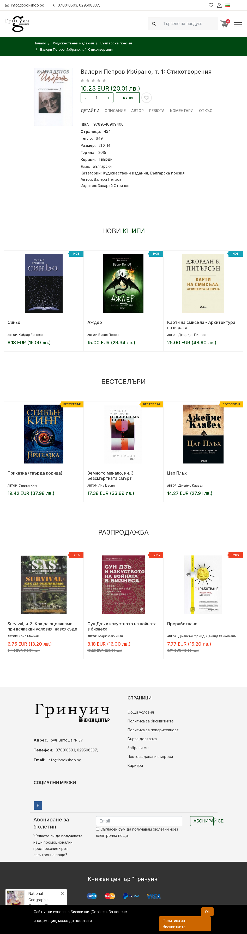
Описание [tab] (115, 110)
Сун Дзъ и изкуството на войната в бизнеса (121, 626)
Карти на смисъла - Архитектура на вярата (201, 325)
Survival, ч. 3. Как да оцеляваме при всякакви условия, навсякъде (42, 626)
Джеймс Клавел (190, 485)
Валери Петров (108, 179)
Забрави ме (138, 747)
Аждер (94, 322)
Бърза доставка (142, 739)
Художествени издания (125, 173)
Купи (128, 98)
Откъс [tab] (206, 110)
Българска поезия (167, 173)
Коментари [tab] (182, 110)
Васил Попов (108, 335)
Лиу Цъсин (106, 485)
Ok (207, 911)
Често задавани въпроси (150, 756)
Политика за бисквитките (150, 721)
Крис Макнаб (29, 636)
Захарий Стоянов (113, 185)
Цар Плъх (177, 473)
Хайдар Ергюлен (31, 335)
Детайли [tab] (90, 110)
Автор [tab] (137, 110)
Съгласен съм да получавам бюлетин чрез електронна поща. (137, 832)
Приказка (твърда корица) (35, 473)
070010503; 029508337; (76, 5)
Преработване (182, 623)
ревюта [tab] (157, 110)
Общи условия (141, 712)
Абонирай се (204, 821)
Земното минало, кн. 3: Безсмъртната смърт (111, 475)
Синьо (14, 322)
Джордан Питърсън (193, 335)
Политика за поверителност (153, 730)
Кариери (135, 765)
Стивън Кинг (28, 485)
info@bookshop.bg (25, 5)
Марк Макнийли (110, 636)
